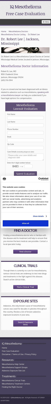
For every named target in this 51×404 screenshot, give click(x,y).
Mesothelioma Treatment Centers (16, 384)
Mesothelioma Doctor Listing (13, 34)
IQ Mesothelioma (25, 6)
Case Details (20, 152)
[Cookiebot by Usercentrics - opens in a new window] (38, 179)
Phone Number (12, 129)
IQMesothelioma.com (17, 397)
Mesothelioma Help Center (13, 364)
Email (9, 137)
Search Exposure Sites (25, 323)
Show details (38, 216)
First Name (11, 114)
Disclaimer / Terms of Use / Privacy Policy (19, 354)
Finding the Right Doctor (12, 387)
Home (3, 31)
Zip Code (10, 144)
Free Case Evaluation (25, 13)
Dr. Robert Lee (34, 34)
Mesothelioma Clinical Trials (13, 380)
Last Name (11, 122)
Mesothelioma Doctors (18, 31)
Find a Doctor (25, 252)
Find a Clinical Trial (25, 287)
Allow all (25, 223)
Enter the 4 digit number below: (19, 163)
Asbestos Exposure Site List (13, 370)
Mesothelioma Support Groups (15, 367)
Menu (46, 22)
